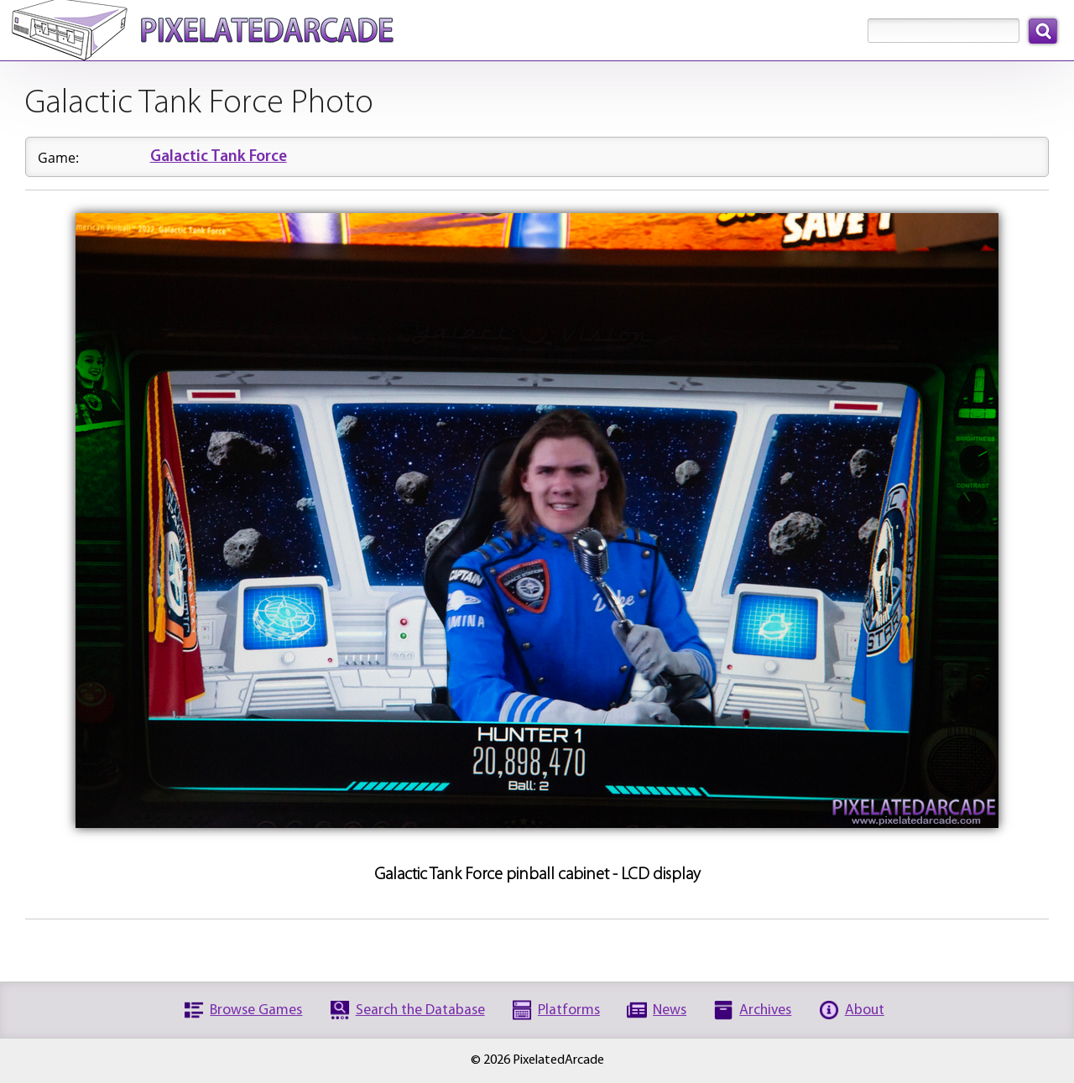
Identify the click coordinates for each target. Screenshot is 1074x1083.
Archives (765, 1010)
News (669, 1010)
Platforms (569, 1010)
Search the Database (420, 1010)
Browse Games (256, 1010)
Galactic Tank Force (218, 157)
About (864, 1010)
